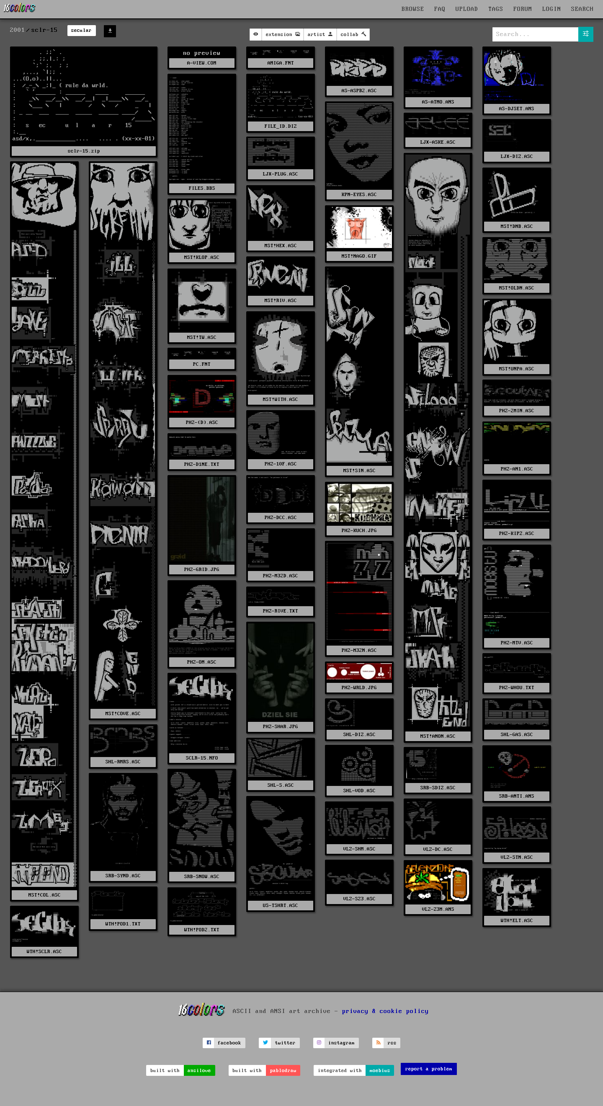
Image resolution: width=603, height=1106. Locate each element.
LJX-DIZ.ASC (517, 156)
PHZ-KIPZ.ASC (516, 533)
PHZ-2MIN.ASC (516, 410)
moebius (380, 1070)
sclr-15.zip (84, 151)
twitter (285, 1043)
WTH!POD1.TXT (123, 924)
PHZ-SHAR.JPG (280, 726)
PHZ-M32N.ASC (359, 650)
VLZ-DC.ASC (438, 849)
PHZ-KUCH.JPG (359, 530)
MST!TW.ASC (201, 337)
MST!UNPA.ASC (516, 369)
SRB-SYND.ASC (123, 876)
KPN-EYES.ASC (359, 194)
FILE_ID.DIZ (281, 126)
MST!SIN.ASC (359, 470)
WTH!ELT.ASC (517, 920)
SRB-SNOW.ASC (201, 876)
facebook (229, 1043)
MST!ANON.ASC (438, 736)
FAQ (440, 9)
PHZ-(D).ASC (202, 422)
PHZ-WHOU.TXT (516, 687)
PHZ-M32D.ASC (280, 576)
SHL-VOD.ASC (359, 790)
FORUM (522, 9)
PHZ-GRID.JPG (201, 569)
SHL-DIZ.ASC (359, 734)
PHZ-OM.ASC (201, 662)
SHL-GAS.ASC (517, 734)
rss (392, 1043)
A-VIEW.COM (201, 63)
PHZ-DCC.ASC (281, 517)
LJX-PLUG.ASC (280, 174)
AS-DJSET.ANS (516, 108)
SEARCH (582, 9)
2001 (17, 30)
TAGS (495, 9)
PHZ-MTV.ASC (517, 643)
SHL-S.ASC (281, 785)
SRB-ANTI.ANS (516, 796)
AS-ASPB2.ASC (359, 90)
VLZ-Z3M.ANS (438, 909)
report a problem (428, 1069)
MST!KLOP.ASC (201, 257)
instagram (341, 1043)
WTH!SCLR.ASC (44, 951)
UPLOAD (467, 9)
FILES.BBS (202, 188)
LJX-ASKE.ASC (438, 142)
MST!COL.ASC (44, 895)
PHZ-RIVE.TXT (280, 611)
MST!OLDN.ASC (516, 288)
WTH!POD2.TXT (201, 930)
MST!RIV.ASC (281, 300)
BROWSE (413, 9)
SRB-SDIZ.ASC (438, 788)
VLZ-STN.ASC (517, 857)
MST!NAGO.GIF (359, 256)
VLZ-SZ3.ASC (359, 899)
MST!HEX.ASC (281, 245)
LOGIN (551, 9)
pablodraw (283, 1070)
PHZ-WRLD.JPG (359, 687)
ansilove (199, 1070)
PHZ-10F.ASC (281, 464)
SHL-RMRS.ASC (123, 762)
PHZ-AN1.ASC (517, 469)
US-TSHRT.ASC (280, 905)
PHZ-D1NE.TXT (201, 464)
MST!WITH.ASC (280, 399)
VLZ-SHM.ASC (359, 849)
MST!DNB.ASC (517, 226)
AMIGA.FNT (281, 63)
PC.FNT (202, 364)
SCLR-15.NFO (202, 758)
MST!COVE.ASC (123, 713)
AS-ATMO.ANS (438, 102)
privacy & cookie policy (385, 1011)
